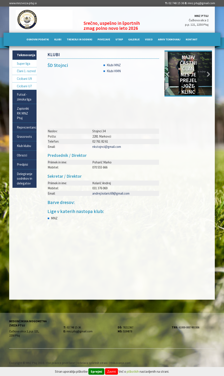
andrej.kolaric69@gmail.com (111, 193)
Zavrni (111, 371)
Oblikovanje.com (120, 363)
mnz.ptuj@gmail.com (201, 3)
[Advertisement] (103, 259)
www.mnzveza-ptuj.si (23, 3)
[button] (168, 73)
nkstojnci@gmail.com (106, 147)
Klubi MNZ (114, 65)
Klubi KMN (114, 71)
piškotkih (133, 371)
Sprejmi (96, 371)
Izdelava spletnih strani (92, 363)
